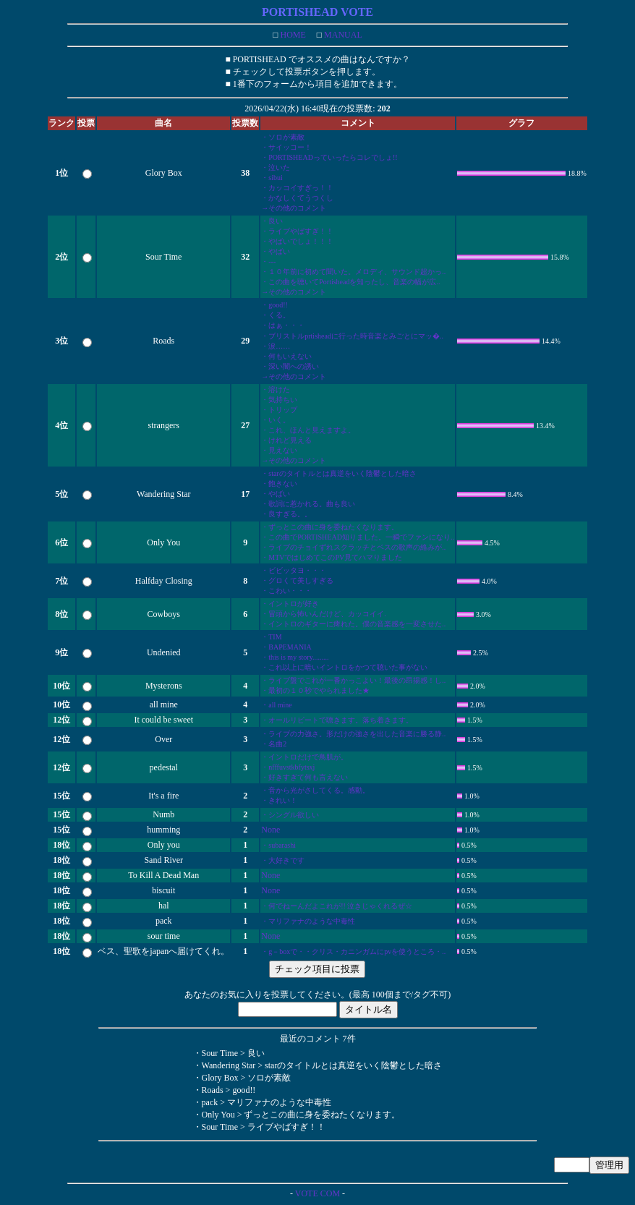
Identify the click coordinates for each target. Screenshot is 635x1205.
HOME (291, 35)
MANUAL (342, 35)
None (270, 830)
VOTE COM (317, 1193)
